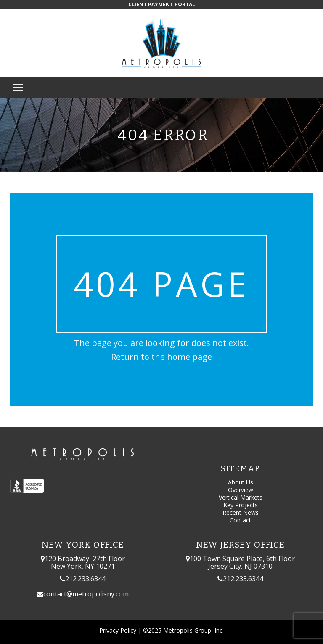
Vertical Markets (240, 497)
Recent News (240, 512)
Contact (240, 520)
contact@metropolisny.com (86, 594)
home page (189, 356)
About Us (240, 482)
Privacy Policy (117, 630)
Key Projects (240, 505)
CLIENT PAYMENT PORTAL (161, 4)
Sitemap (240, 468)
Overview (240, 490)
